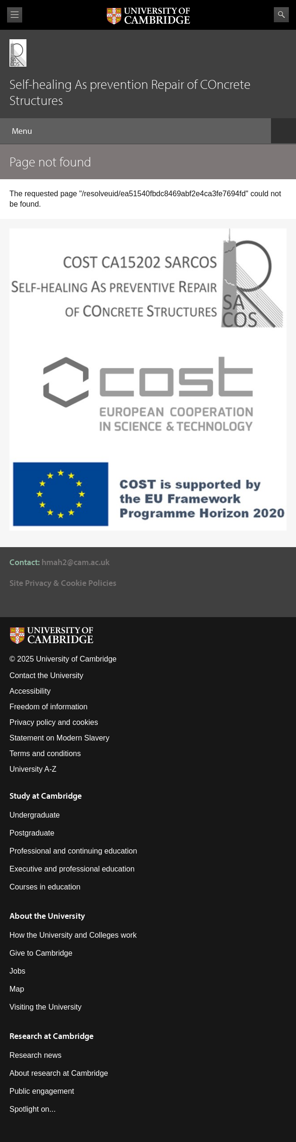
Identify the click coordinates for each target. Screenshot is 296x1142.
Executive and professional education (72, 869)
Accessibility (30, 691)
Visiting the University (45, 1007)
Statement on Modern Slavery (59, 738)
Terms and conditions (45, 754)
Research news (35, 1055)
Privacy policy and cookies (53, 722)
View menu (14, 15)
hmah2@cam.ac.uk (76, 562)
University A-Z (33, 769)
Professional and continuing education (73, 851)
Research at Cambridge (51, 1035)
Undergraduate (34, 815)
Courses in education (44, 887)
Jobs (17, 971)
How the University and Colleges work (72, 935)
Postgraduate (31, 833)
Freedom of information (48, 707)
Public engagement (41, 1091)
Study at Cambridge (45, 795)
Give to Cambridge (40, 953)
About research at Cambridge (58, 1073)
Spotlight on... (32, 1109)
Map (16, 989)
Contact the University (46, 675)
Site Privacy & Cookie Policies (63, 582)
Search (281, 14)
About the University (47, 915)
